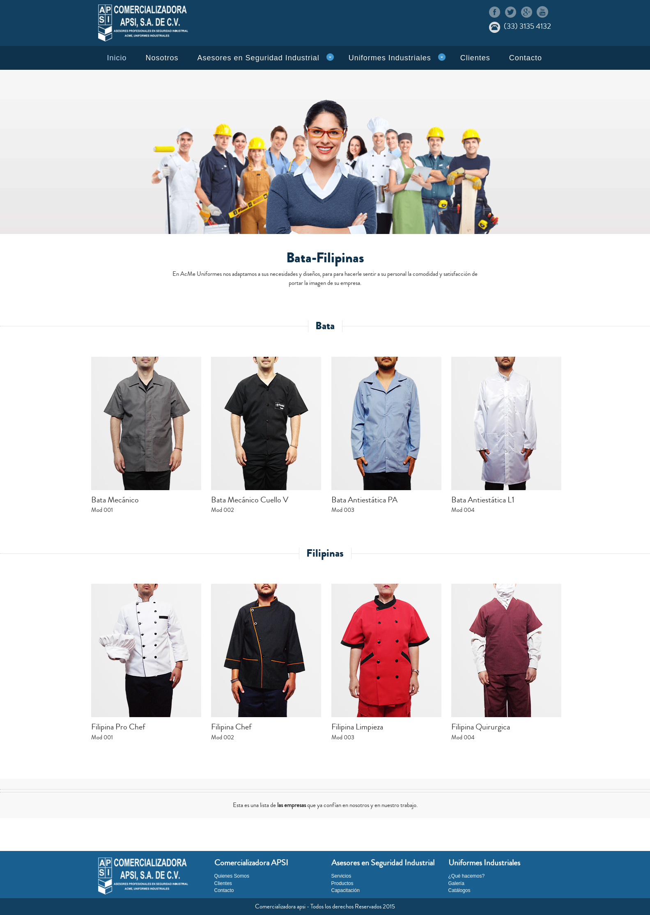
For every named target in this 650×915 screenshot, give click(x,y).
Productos (342, 883)
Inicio (117, 58)
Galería (456, 883)
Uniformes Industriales (390, 58)
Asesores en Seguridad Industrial (258, 58)
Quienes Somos (231, 876)
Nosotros (162, 58)
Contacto (525, 58)
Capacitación (345, 890)
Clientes (475, 58)
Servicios (341, 876)
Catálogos (459, 890)
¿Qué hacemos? (466, 876)
